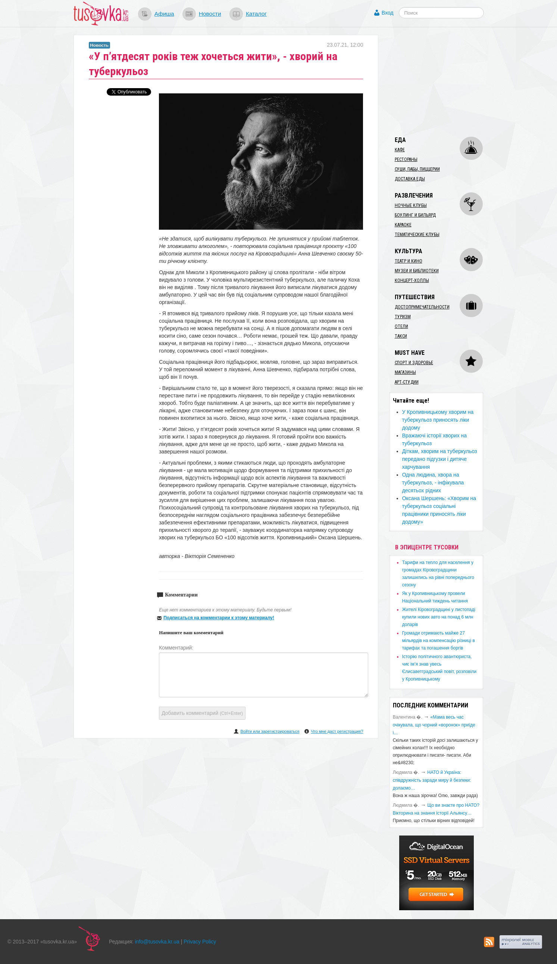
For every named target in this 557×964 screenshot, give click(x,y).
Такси (401, 336)
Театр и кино (408, 261)
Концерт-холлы (412, 280)
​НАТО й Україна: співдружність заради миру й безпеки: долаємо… (432, 780)
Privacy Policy (200, 942)
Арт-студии (407, 382)
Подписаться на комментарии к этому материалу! (218, 617)
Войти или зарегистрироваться (269, 731)
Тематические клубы (417, 234)
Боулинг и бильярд (415, 215)
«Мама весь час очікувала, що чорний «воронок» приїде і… (434, 725)
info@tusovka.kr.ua (157, 942)
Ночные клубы (411, 205)
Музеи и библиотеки (417, 270)
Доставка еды (410, 179)
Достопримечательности (422, 307)
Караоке (403, 224)
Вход (388, 13)
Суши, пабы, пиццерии (417, 169)
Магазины (405, 372)
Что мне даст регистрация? (337, 731)
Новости (210, 13)
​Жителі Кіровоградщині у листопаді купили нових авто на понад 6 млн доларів (438, 617)
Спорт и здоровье (414, 362)
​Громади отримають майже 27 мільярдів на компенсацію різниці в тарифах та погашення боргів (438, 640)
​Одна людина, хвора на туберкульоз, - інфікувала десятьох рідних (433, 482)
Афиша (164, 13)
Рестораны (406, 159)
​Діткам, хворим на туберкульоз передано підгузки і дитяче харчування (439, 459)
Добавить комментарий (202, 713)
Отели (401, 326)
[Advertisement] (445, 81)
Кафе (400, 149)
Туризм (403, 316)
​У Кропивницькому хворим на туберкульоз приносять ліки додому (438, 420)
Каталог (256, 13)
